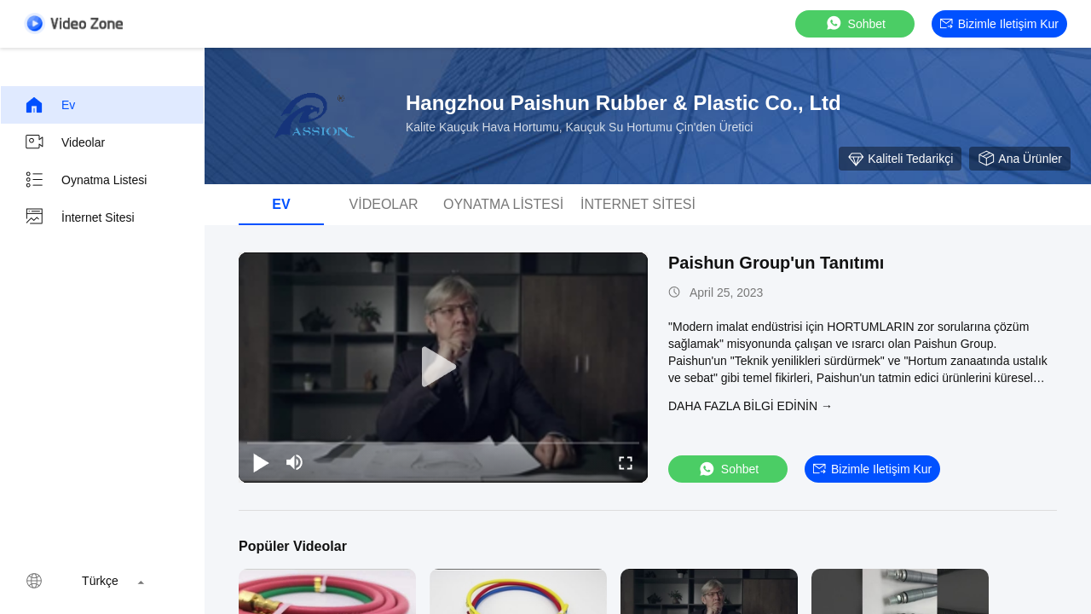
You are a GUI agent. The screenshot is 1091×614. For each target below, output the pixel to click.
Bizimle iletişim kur (999, 24)
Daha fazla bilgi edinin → (750, 406)
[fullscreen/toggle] (626, 462)
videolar (64, 142)
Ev (49, 105)
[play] (443, 367)
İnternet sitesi (79, 217)
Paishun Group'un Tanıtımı (776, 262)
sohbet (855, 23)
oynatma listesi (85, 180)
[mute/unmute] (295, 462)
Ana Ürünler (1020, 158)
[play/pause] (261, 462)
